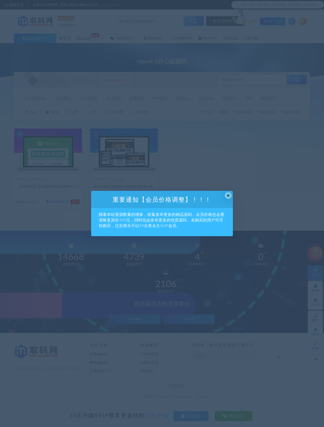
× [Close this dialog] (228, 195)
